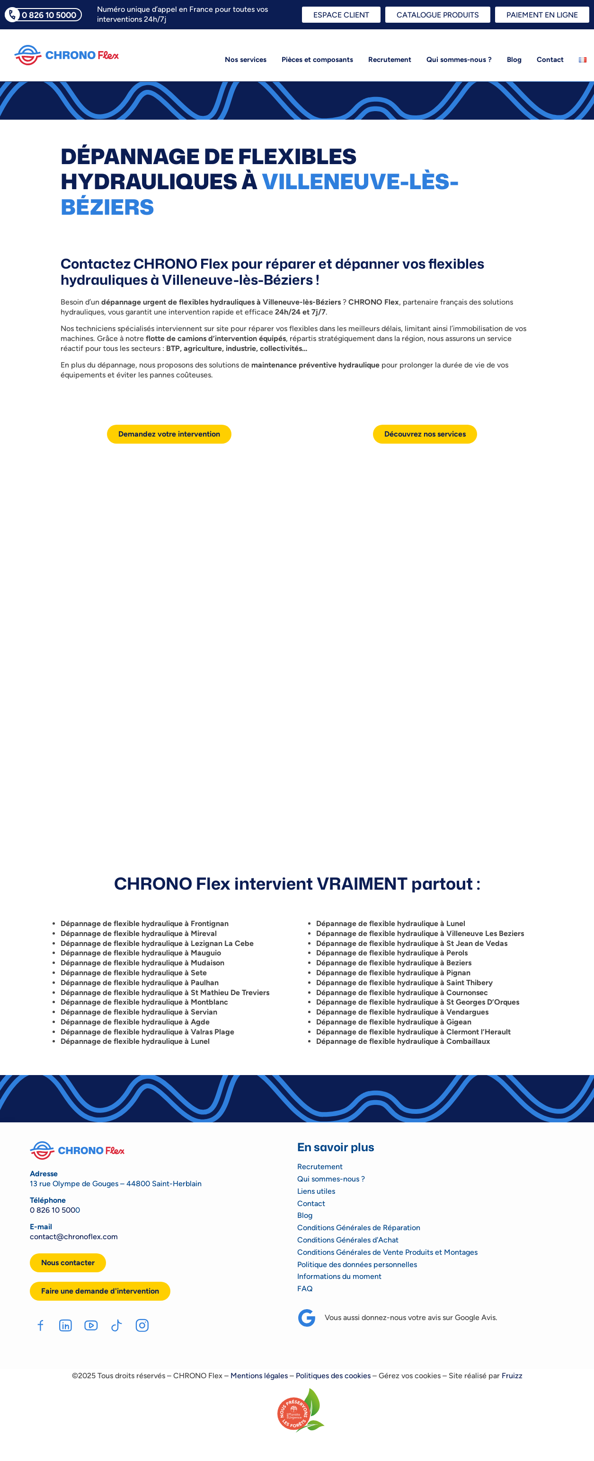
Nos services (245, 59)
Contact (550, 59)
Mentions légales (259, 1376)
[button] (100, 1291)
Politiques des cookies (333, 1376)
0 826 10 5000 (49, 15)
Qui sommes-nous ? (459, 59)
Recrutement (389, 59)
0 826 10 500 (52, 1210)
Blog (514, 59)
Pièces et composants (317, 59)
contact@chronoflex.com (74, 1236)
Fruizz (512, 1376)
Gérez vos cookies (410, 1376)
